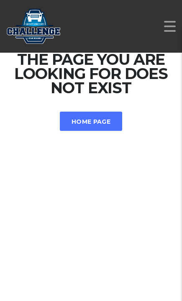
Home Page (91, 121)
